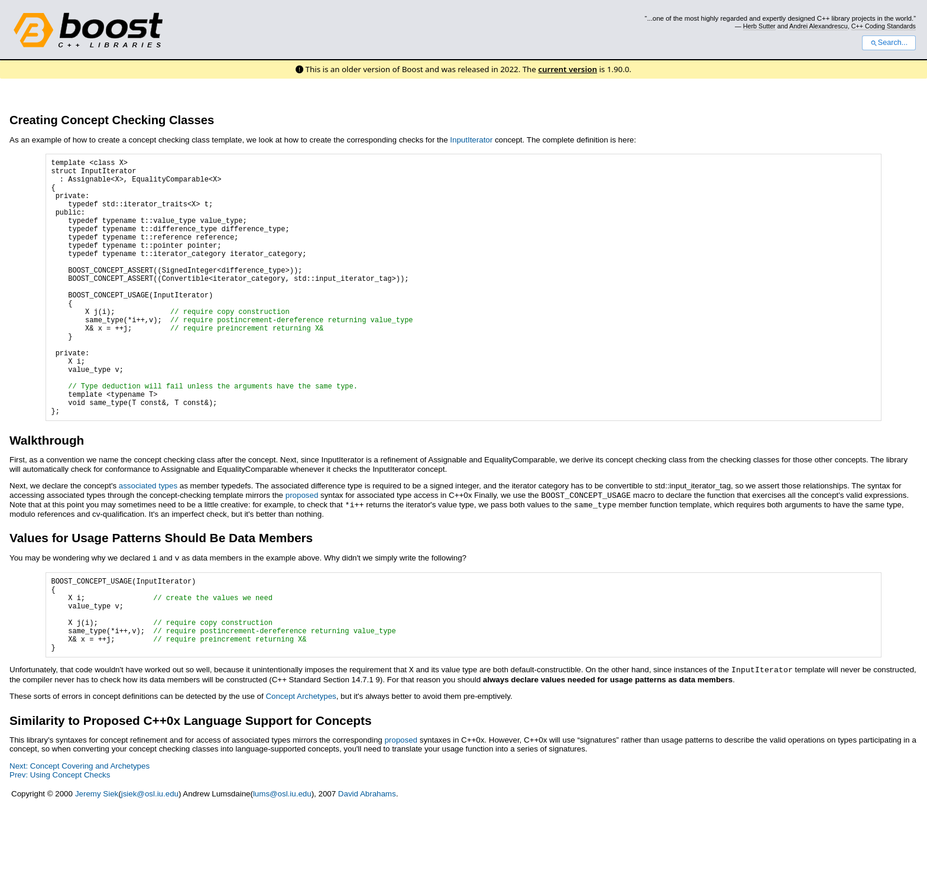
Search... (888, 42)
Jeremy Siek (96, 862)
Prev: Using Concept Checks (59, 843)
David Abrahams (367, 862)
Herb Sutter (759, 26)
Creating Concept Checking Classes (111, 120)
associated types (148, 540)
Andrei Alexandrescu (818, 26)
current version (567, 69)
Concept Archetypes (300, 764)
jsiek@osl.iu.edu (150, 862)
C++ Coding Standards (883, 26)
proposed (302, 550)
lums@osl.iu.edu (282, 862)
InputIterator (471, 139)
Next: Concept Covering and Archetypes (79, 834)
